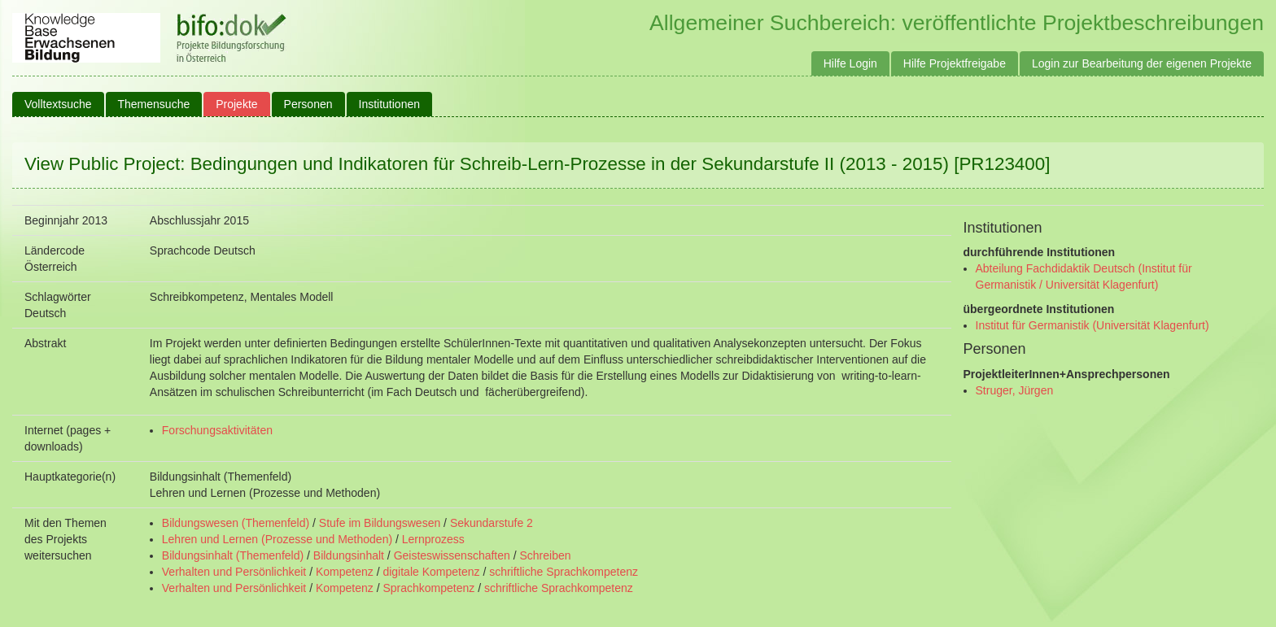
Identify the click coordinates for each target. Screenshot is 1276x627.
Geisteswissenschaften (452, 555)
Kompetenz (345, 571)
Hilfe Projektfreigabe (954, 63)
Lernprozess (433, 539)
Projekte (236, 104)
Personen (308, 104)
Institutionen (390, 104)
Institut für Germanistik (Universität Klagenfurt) (1092, 325)
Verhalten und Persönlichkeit (234, 571)
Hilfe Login (850, 63)
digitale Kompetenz (430, 571)
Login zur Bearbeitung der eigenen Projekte (1142, 63)
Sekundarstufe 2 (491, 522)
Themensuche (154, 104)
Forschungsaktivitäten (217, 430)
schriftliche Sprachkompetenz (563, 571)
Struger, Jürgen (1015, 390)
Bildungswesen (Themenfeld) (235, 522)
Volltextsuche (58, 104)
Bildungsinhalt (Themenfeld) (233, 555)
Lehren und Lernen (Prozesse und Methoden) (277, 539)
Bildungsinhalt (348, 555)
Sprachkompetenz (428, 587)
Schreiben (545, 555)
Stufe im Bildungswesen (379, 522)
